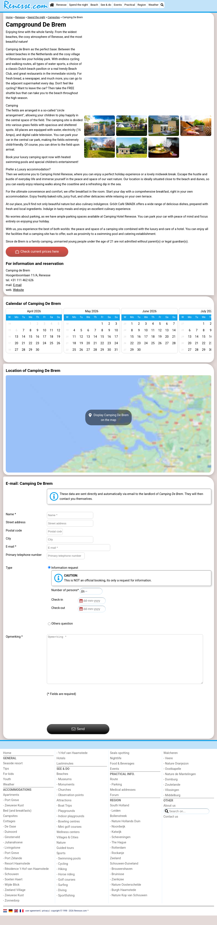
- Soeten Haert (12, 889)
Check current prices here (37, 251)
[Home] (52, 5)
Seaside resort (13, 773)
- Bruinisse (117, 883)
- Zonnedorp (11, 910)
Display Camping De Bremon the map (108, 417)
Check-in (57, 600)
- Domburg (170, 789)
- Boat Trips (64, 815)
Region (142, 4)
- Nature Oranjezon (176, 773)
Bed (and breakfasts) (17, 820)
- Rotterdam (118, 857)
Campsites (10, 825)
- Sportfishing (66, 905)
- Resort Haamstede (16, 873)
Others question (62, 623)
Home (7, 762)
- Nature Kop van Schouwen (128, 905)
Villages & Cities (67, 847)
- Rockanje (117, 862)
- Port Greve (11, 809)
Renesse (61, 4)
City (8, 538)
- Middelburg (171, 805)
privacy (45, 920)
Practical (129, 4)
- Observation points (70, 804)
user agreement (32, 920)
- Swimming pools (69, 868)
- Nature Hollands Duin (125, 831)
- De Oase (9, 836)
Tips (6, 778)
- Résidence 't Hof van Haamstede (26, 878)
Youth (7, 789)
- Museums (64, 789)
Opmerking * (14, 637)
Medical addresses (123, 799)
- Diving (62, 900)
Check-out (59, 608)
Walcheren (170, 762)
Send (78, 738)
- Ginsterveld (11, 846)
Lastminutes (65, 773)
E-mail (17, 285)
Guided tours (65, 857)
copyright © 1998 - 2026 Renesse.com (69, 920)
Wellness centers (68, 841)
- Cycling (62, 873)
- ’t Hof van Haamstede (72, 762)
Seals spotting (119, 762)
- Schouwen (11, 883)
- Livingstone (11, 857)
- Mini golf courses (69, 836)
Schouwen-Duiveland (124, 873)
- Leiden (115, 820)
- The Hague (118, 852)
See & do (106, 4)
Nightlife (115, 768)
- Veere (168, 768)
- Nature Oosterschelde (125, 894)
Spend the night (78, 4)
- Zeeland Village (14, 899)
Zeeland (115, 868)
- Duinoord (10, 841)
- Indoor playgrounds (70, 826)
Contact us (170, 826)
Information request (64, 568)
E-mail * (11, 546)
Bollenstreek (118, 825)
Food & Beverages (122, 773)
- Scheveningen (120, 846)
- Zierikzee (117, 889)
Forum (114, 804)
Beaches (62, 783)
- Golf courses (66, 889)
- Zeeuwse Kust (13, 815)
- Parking (116, 794)
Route (114, 789)
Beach (94, 4)
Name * (11, 514)
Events (118, 4)
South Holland (119, 815)
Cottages (9, 831)
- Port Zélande (12, 868)
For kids (8, 783)
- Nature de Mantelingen (179, 783)
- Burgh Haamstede (123, 899)
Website (18, 290)
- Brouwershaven (121, 878)
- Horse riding (66, 884)
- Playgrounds (66, 820)
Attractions (64, 810)
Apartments (11, 804)
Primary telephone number (24, 555)
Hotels (61, 768)
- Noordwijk (117, 836)
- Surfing (62, 894)
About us (169, 815)
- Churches (64, 799)
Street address (15, 522)
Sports (61, 863)
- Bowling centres (68, 831)
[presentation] (79, 720)
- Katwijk (115, 841)
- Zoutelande (171, 794)
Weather (154, 4)
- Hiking (62, 878)
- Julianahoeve (13, 852)
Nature (61, 852)
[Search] (162, 5)
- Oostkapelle (172, 778)
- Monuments (66, 794)
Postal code (14, 530)
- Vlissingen (171, 799)
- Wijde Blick (11, 894)
